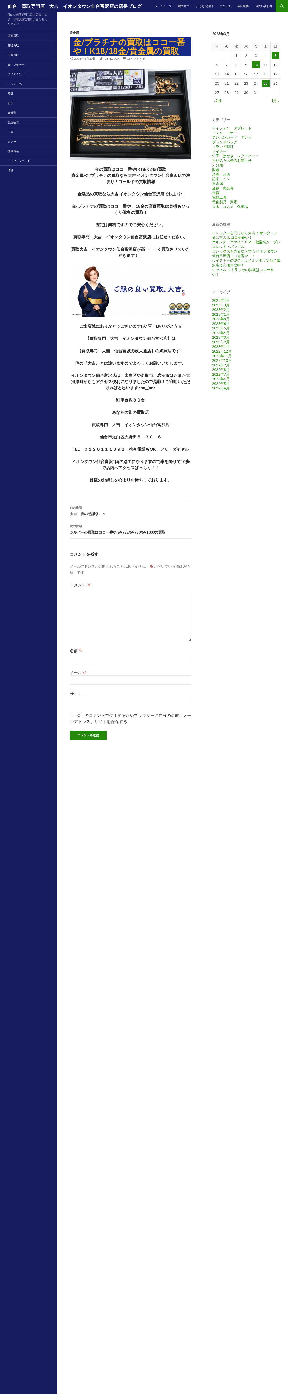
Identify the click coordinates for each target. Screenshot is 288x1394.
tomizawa (111, 59)
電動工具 (219, 197)
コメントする (136, 59)
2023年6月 (221, 323)
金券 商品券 (223, 188)
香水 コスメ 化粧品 (230, 206)
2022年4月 (221, 388)
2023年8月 (221, 319)
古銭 (10, 131)
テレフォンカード (19, 160)
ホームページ (162, 6)
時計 (10, 93)
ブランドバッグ (224, 142)
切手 (10, 103)
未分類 (217, 165)
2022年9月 (221, 365)
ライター (219, 151)
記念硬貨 (13, 122)
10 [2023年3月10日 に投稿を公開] (256, 65)
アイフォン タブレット (232, 128)
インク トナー (224, 133)
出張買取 (13, 54)
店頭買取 (13, 35)
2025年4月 (221, 300)
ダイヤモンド (16, 74)
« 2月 (217, 100)
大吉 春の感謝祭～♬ (130, 510)
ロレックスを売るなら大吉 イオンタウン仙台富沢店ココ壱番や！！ (244, 253)
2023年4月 (221, 332)
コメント (80, 584)
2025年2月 (221, 309)
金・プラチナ (16, 64)
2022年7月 (221, 374)
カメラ (12, 141)
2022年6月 (221, 379)
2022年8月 (221, 369)
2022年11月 (222, 356)
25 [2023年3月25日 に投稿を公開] (266, 83)
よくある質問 (204, 6)
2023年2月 (221, 342)
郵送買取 (13, 45)
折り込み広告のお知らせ (232, 160)
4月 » (275, 100)
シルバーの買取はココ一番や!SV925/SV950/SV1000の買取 (130, 528)
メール (78, 672)
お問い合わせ (263, 6)
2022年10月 (222, 360)
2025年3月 (221, 305)
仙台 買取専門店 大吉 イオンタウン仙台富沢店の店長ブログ (75, 6)
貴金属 (74, 33)
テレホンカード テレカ (232, 137)
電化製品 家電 (224, 202)
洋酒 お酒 (221, 174)
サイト (76, 693)
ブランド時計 (223, 146)
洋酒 (10, 170)
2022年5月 (221, 383)
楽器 (215, 169)
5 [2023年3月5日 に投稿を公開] (275, 55)
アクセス (225, 6)
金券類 (12, 112)
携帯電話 (13, 151)
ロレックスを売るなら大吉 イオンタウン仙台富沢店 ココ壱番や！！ (244, 234)
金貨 (215, 192)
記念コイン (221, 179)
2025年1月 (221, 314)
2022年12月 (222, 351)
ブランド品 (15, 83)
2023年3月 (221, 337)
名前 (76, 650)
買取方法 (183, 6)
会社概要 (243, 6)
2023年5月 (221, 328)
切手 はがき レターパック (235, 156)
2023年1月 (221, 346)
